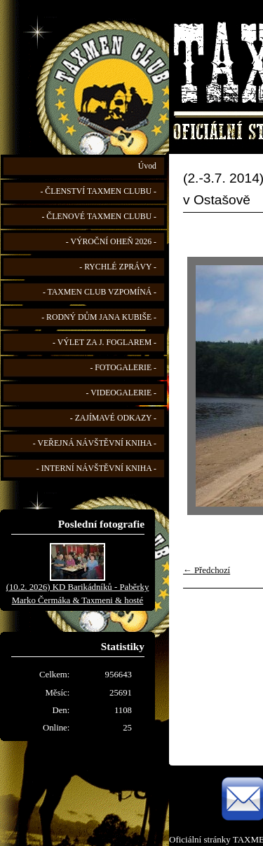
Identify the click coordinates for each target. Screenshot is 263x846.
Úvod (147, 166)
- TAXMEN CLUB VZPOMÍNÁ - (99, 292)
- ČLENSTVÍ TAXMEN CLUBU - (98, 191)
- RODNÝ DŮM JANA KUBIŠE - (98, 317)
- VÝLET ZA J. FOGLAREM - (104, 342)
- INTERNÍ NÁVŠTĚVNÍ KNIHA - (96, 468)
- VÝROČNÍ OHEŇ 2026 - (111, 241)
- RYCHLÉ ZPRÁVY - (117, 267)
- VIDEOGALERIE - (121, 392)
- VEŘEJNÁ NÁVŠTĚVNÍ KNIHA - (94, 443)
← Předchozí (206, 570)
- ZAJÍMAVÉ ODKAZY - (113, 418)
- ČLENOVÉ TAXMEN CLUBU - (98, 216)
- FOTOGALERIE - (123, 367)
